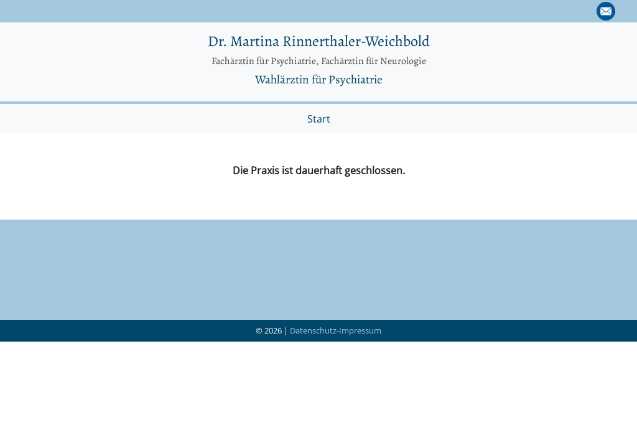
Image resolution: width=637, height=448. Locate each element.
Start (318, 119)
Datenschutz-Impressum (335, 330)
